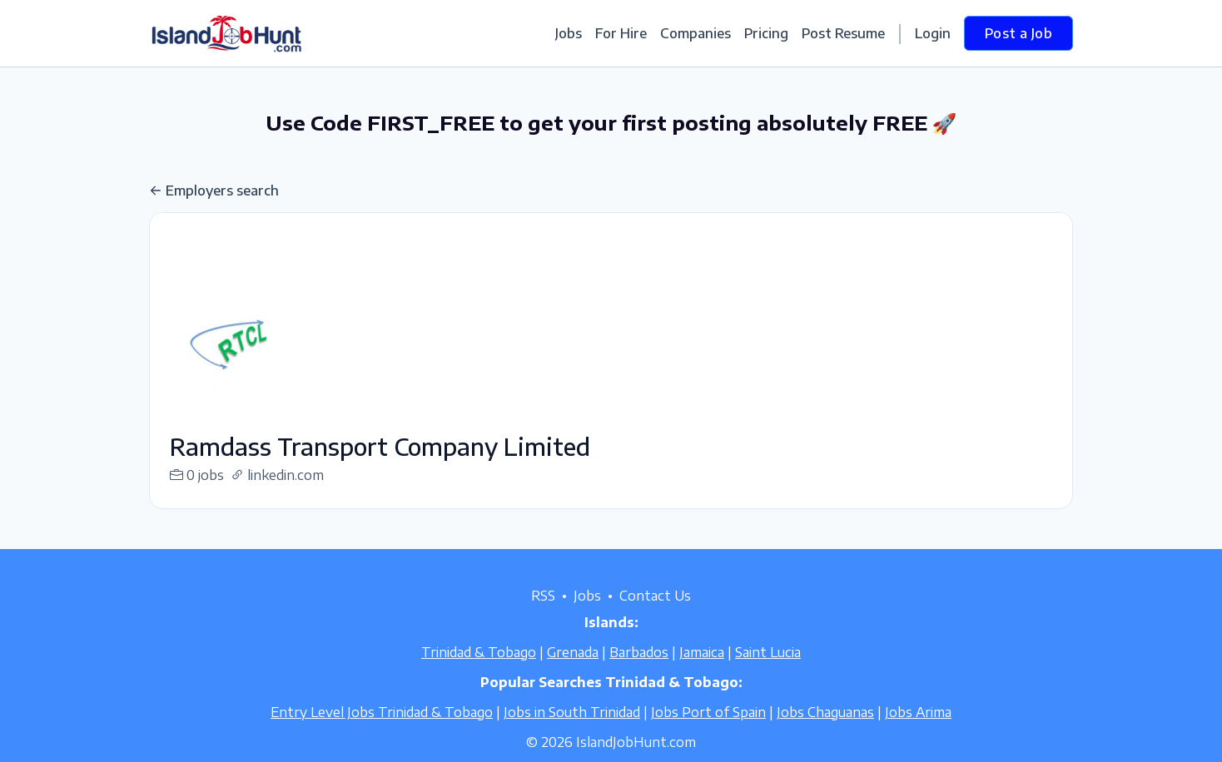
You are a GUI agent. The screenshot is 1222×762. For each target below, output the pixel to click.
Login (933, 33)
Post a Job (1018, 33)
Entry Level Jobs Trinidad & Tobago (382, 732)
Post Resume (843, 33)
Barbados (638, 672)
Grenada (573, 672)
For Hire (621, 33)
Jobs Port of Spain (708, 732)
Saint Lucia (768, 672)
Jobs (568, 33)
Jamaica (701, 672)
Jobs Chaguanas (825, 732)
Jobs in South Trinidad (572, 732)
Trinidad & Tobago (478, 672)
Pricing (766, 33)
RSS (543, 615)
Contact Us (655, 615)
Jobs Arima (918, 732)
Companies (695, 33)
